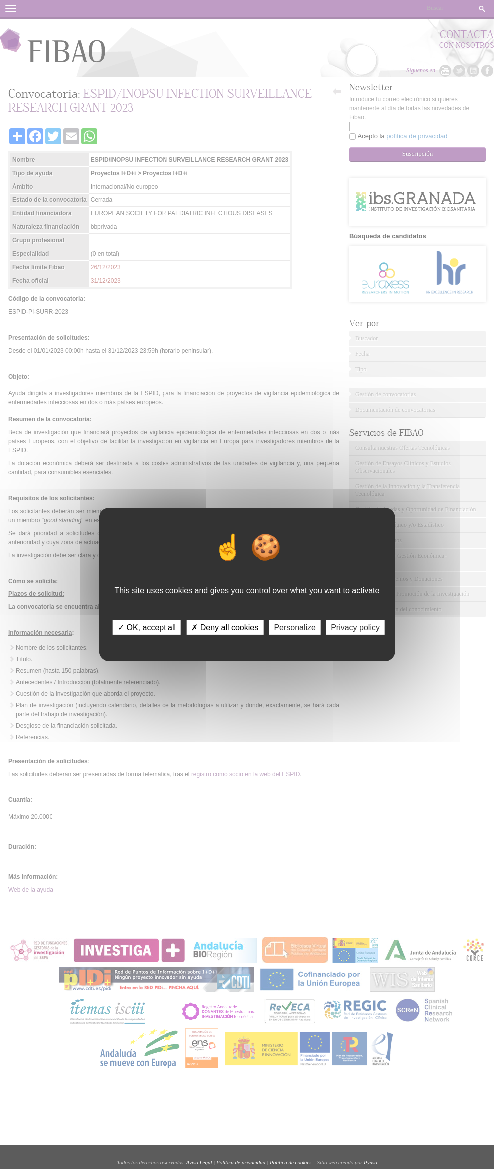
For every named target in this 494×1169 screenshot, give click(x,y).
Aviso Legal (199, 1162)
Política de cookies (291, 1162)
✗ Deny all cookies (224, 627)
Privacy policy (355, 627)
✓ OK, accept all (147, 627)
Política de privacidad (240, 1162)
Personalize (295, 627)
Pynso (370, 1162)
